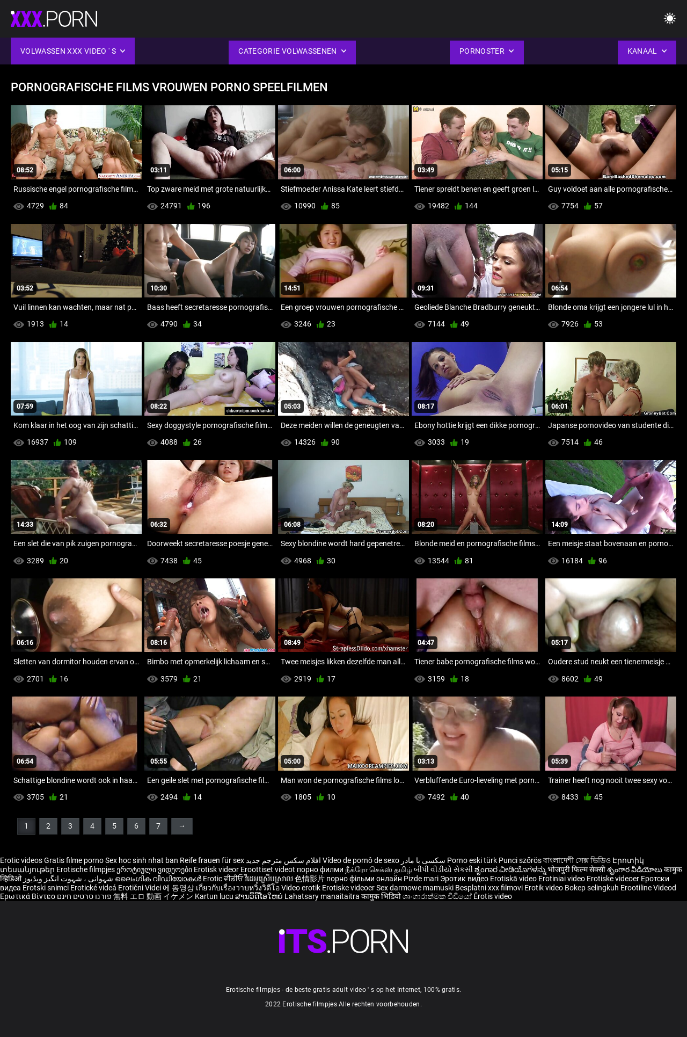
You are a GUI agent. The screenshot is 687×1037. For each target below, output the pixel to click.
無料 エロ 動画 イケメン (153, 896)
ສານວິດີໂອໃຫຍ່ (259, 896)
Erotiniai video (562, 878)
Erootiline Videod (648, 887)
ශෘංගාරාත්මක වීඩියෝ (438, 896)
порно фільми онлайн (364, 878)
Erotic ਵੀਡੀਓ (224, 878)
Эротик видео (465, 878)
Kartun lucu (215, 896)
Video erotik (301, 887)
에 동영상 (179, 887)
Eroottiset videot (268, 869)
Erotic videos (22, 860)
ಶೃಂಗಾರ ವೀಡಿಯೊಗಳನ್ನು (510, 869)
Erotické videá (94, 887)
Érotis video (492, 896)
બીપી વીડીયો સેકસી (443, 869)
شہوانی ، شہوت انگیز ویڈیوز (69, 878)
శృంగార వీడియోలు (635, 869)
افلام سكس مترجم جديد (283, 860)
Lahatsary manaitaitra (322, 896)
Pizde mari (421, 878)
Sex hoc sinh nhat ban (141, 860)
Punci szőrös (520, 860)
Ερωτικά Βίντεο (28, 896)
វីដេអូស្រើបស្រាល (270, 878)
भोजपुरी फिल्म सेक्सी (576, 869)
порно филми (320, 869)
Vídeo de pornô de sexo (361, 860)
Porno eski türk (472, 860)
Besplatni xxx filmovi (489, 887)
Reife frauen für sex (212, 860)
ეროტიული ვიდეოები (155, 869)
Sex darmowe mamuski (415, 887)
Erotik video (544, 887)
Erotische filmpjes (85, 869)
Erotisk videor (217, 869)
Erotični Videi (140, 887)
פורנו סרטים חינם (84, 896)
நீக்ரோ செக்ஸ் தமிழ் (378, 869)
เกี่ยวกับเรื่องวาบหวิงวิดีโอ (238, 887)
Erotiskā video (514, 878)
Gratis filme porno (74, 860)
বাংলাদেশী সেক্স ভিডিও (577, 860)
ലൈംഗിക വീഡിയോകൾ (159, 878)
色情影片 (310, 878)
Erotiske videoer (614, 878)
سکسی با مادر (423, 860)
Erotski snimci (46, 887)
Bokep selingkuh (592, 887)
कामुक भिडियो (382, 896)
